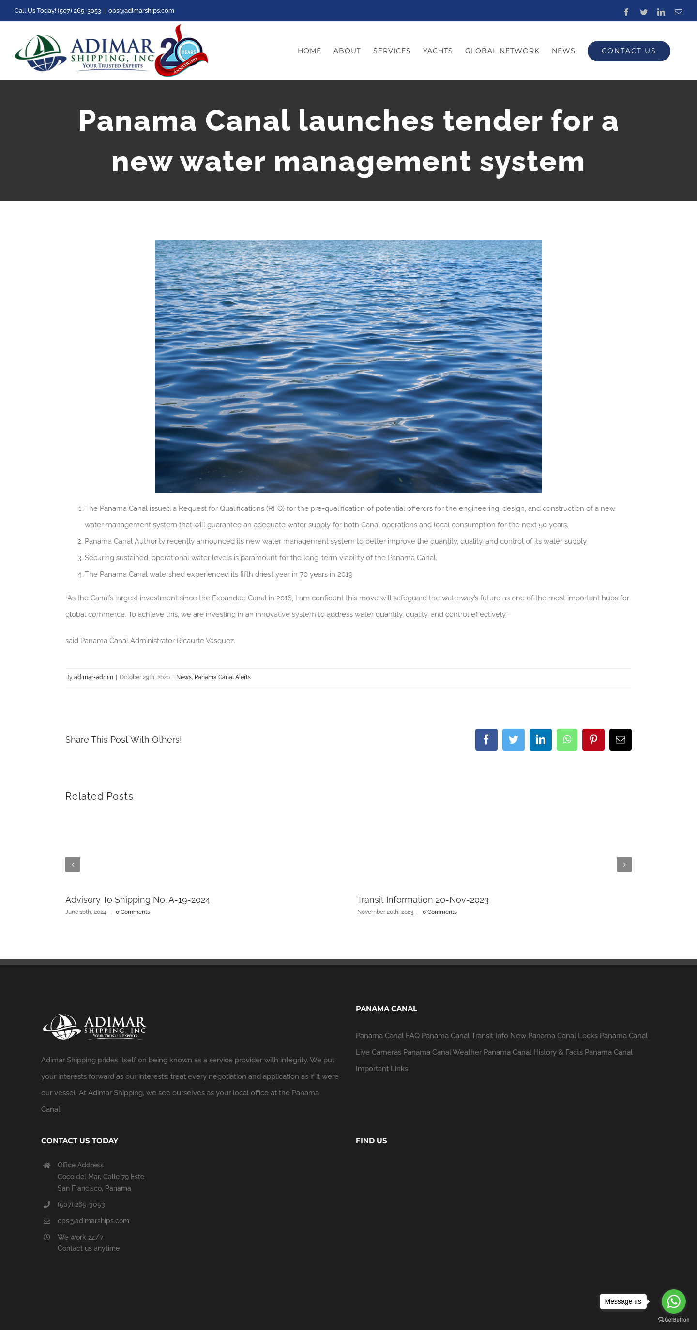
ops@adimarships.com (141, 10)
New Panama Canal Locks (554, 1035)
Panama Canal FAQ (388, 1035)
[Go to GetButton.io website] (673, 1320)
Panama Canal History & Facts (533, 1052)
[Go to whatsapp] (674, 1301)
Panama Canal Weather (442, 1052)
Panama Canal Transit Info (465, 1035)
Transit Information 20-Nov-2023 (423, 900)
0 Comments (133, 912)
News (184, 677)
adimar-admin (93, 677)
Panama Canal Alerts (223, 677)
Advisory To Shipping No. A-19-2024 (137, 900)
